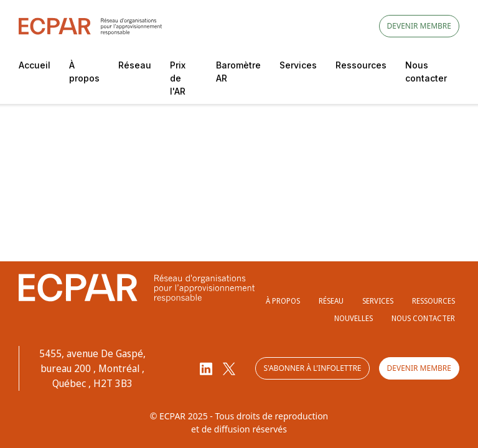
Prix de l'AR (177, 78)
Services (298, 65)
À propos (84, 71)
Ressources (361, 65)
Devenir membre (419, 26)
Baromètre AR (238, 71)
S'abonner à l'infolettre (312, 368)
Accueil (34, 65)
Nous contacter (426, 71)
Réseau (134, 65)
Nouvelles (353, 318)
